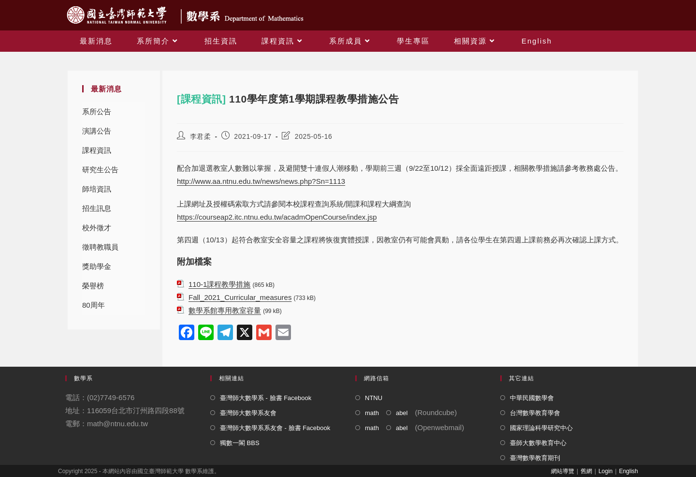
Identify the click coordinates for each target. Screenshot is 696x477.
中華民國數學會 (532, 398)
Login (605, 471)
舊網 (586, 471)
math (372, 413)
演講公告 (96, 131)
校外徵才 (96, 228)
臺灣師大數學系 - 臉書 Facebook (265, 398)
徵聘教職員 (100, 247)
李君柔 (200, 136)
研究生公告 (100, 169)
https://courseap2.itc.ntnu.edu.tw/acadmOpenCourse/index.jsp (277, 217)
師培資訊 (96, 189)
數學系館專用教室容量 (224, 310)
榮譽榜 (93, 286)
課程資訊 (96, 150)
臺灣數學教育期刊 (535, 458)
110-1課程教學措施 (219, 284)
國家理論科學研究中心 (541, 428)
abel (402, 413)
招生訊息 (96, 208)
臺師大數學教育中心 (538, 443)
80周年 (93, 305)
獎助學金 (96, 266)
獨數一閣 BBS (240, 443)
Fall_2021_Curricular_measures (239, 297)
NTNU (373, 398)
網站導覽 (562, 471)
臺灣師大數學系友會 (248, 413)
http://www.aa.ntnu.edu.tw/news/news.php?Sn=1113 (261, 181)
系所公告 (96, 111)
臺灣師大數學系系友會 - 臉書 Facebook (275, 428)
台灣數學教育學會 (535, 413)
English (628, 471)
